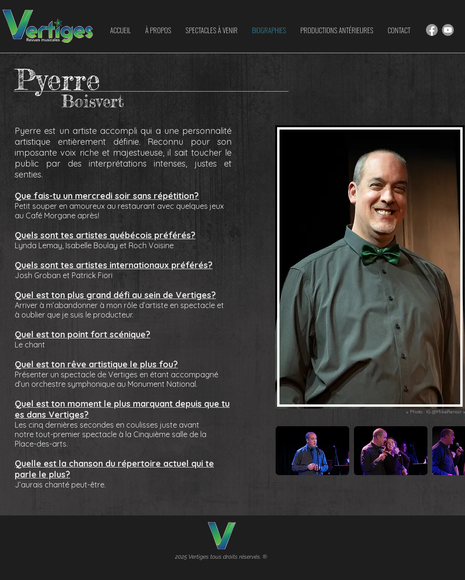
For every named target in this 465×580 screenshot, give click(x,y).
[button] (312, 450)
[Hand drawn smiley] (431, 30)
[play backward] (287, 450)
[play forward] (453, 450)
